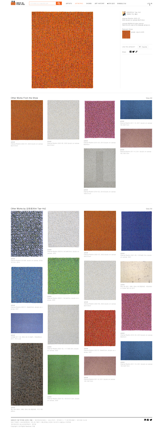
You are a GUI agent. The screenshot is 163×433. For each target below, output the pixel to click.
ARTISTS (69, 3)
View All (149, 98)
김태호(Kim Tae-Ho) (134, 12)
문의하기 (60, 420)
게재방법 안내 (121, 3)
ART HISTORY (99, 3)
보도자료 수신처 (82, 420)
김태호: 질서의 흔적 (137, 32)
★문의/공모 (111, 3)
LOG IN (149, 3)
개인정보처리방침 (40, 420)
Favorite (144, 47)
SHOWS (89, 3)
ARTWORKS (79, 3)
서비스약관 (51, 420)
